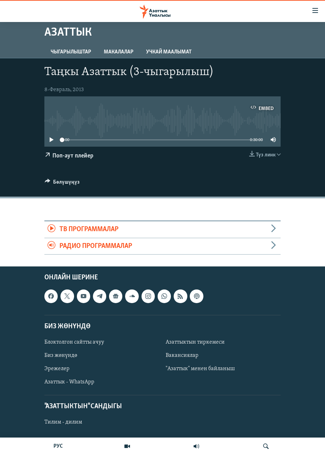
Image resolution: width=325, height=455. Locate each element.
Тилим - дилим (63, 422)
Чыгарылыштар (71, 52)
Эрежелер (57, 369)
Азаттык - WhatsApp (69, 382)
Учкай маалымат (169, 52)
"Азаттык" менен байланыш (200, 369)
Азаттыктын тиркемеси (195, 342)
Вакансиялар (182, 355)
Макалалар (118, 52)
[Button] (62, 183)
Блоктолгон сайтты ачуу (74, 342)
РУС (58, 446)
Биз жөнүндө (60, 355)
